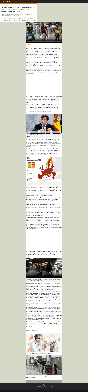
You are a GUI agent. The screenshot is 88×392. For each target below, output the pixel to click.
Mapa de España (22, 18)
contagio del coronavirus (39, 57)
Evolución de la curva (18, 20)
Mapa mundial (30, 18)
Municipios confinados (7, 20)
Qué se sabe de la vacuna (29, 20)
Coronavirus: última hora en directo (10, 18)
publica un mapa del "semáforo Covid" (38, 187)
